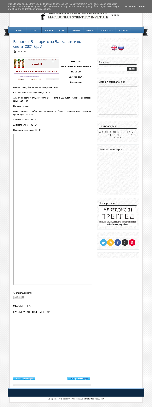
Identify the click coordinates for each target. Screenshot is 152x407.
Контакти (123, 30)
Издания (90, 30)
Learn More (131, 6)
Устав (61, 30)
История (49, 30)
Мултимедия (107, 30)
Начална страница (51, 378)
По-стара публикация (79, 379)
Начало (19, 30)
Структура (75, 30)
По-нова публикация (24, 379)
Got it (142, 6)
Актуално (33, 30)
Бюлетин (28, 293)
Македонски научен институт (59, 399)
